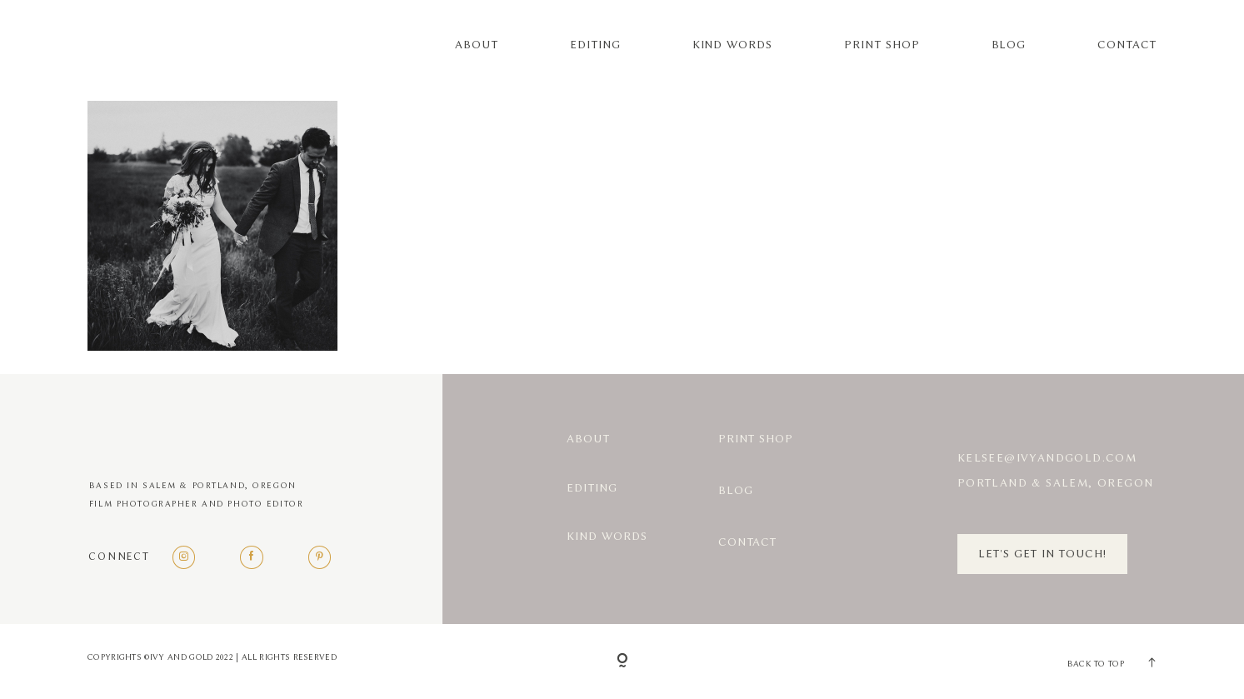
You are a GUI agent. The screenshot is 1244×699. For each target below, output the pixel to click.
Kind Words (732, 44)
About (476, 44)
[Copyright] (622, 661)
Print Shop (882, 44)
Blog (1009, 44)
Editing (595, 44)
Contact (1127, 44)
